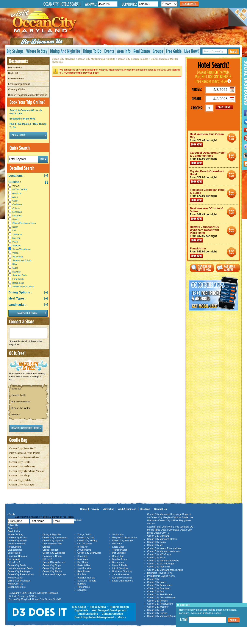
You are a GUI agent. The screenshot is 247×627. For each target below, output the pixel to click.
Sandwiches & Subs (22, 260)
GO (224, 107)
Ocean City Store (17, 587)
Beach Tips (118, 556)
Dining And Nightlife (65, 51)
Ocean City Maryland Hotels (162, 539)
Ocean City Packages (21, 484)
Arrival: (91, 4)
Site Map (145, 509)
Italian (15, 227)
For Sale (81, 574)
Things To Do (92, 51)
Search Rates (189, 4)
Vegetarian (18, 256)
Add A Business (127, 509)
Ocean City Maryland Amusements (165, 616)
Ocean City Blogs (19, 475)
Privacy (95, 509)
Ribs (15, 264)
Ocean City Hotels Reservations (164, 548)
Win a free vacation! (178, 526)
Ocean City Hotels (20, 480)
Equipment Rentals (122, 577)
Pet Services (119, 552)
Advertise (108, 509)
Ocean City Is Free (168, 520)
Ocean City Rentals (157, 600)
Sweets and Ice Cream (23, 286)
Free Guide (173, 51)
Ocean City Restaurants (55, 537)
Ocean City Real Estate (159, 594)
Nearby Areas (119, 559)
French (16, 219)
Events (109, 51)
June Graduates (120, 574)
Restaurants (15, 67)
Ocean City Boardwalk (89, 552)
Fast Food (17, 215)
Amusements (84, 549)
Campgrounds (15, 549)
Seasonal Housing (17, 556)
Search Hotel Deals (157, 526)
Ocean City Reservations (24, 457)
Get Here (117, 543)
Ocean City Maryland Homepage (164, 514)
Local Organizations (122, 580)
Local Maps (118, 546)
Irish (15, 230)
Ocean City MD (53, 599)
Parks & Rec (84, 565)
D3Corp (32, 593)
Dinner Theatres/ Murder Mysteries (27, 95)
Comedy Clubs (16, 89)
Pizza (15, 242)
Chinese (16, 208)
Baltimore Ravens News (159, 573)
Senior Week (14, 552)
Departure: (129, 4)
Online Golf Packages (19, 580)
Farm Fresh (18, 279)
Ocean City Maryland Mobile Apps (165, 570)
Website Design (17, 596)
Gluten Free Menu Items (24, 223)
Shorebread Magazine (54, 574)
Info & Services (120, 568)
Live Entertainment (52, 543)
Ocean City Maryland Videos (26, 471)
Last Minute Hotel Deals (20, 568)
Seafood (16, 245)
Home (83, 509)
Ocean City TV (161, 532)
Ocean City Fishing (87, 540)
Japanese (17, 234)
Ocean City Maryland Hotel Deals (232, 138)
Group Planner (50, 549)
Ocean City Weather (123, 540)
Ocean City (38, 599)
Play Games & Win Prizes (24, 452)
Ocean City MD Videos (159, 554)
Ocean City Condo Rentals (161, 597)
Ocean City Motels (17, 540)
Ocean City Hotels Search (61, 3)
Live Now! (191, 51)
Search (233, 51)
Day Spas (82, 562)
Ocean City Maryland (63, 59)
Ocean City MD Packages (160, 563)
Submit (233, 620)
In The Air (82, 546)
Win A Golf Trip (15, 583)
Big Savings (15, 51)
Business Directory (122, 571)
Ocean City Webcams (22, 466)
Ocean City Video (51, 568)
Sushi (15, 268)
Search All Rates (202, 268)
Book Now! (196, 144)
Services (81, 590)
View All (14, 186)
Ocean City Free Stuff (22, 448)
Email (184, 619)
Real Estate (141, 51)
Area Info (124, 51)
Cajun (15, 201)
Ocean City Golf (85, 537)
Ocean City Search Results (133, 59)
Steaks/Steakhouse (22, 249)
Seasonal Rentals (86, 580)
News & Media (120, 565)
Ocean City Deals (19, 461)
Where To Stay (36, 51)
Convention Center (52, 556)
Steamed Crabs (20, 275)
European (17, 212)
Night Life (13, 73)
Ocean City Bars (155, 591)
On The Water (84, 543)
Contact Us (160, 509)
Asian (15, 197)
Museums (82, 559)
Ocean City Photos (52, 571)
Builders (81, 583)
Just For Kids (84, 568)
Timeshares (83, 587)
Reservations (14, 546)
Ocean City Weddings (53, 552)
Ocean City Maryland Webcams (163, 551)
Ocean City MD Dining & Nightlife (96, 59)
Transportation (120, 549)
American (16, 193)
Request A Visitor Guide (124, 537)
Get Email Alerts (228, 268)
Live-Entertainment (19, 84)
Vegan (16, 253)
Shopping (82, 556)
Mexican (16, 238)
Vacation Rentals (16, 543)
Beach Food (18, 283)
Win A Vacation (15, 577)
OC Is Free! (14, 562)
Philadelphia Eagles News (161, 576)
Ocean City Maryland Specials (163, 560)
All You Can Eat (19, 189)
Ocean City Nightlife (52, 540)
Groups (158, 51)
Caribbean (17, 204)
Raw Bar (17, 272)
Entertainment (16, 78)
